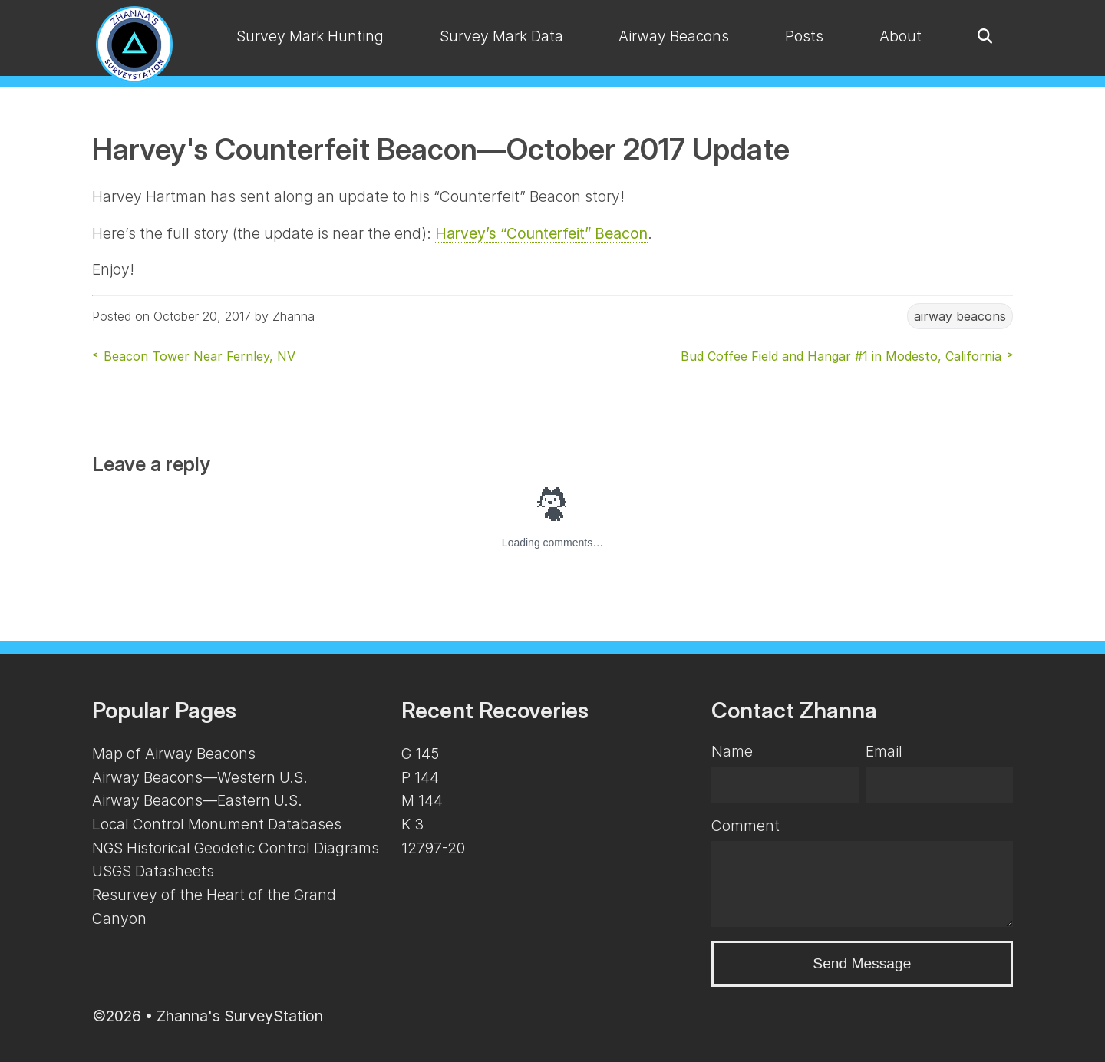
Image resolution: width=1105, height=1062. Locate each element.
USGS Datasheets (153, 871)
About (900, 36)
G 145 (420, 753)
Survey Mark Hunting (310, 36)
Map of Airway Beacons (174, 753)
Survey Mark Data (501, 36)
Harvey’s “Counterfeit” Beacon (541, 233)
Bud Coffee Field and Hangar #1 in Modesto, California (841, 356)
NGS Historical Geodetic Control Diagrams (235, 848)
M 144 (422, 800)
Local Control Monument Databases (216, 824)
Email (884, 751)
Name (732, 751)
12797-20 (433, 848)
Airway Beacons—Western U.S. (200, 777)
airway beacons (960, 316)
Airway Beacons (673, 36)
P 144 (420, 777)
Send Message (862, 963)
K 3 (412, 824)
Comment (745, 825)
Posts (804, 36)
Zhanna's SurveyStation (240, 1016)
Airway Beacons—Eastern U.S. (197, 800)
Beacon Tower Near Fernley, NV (199, 356)
